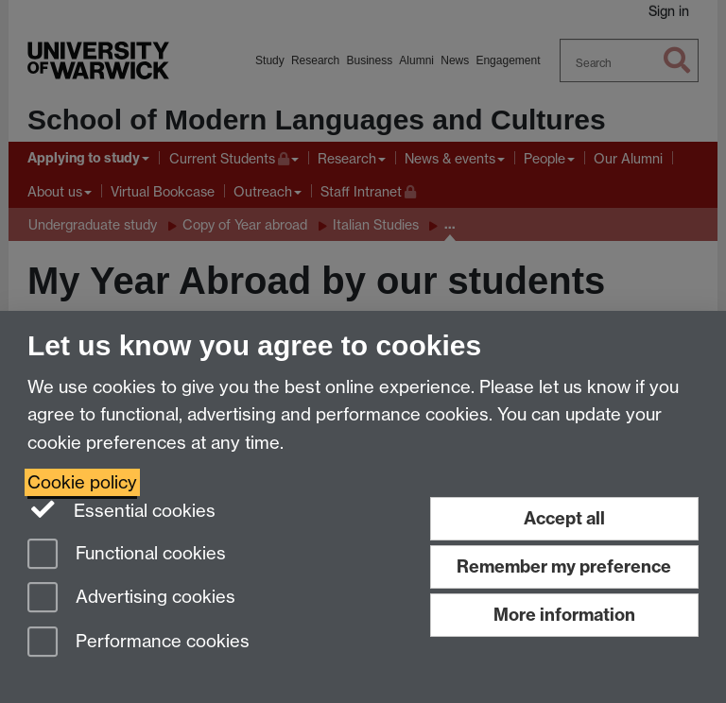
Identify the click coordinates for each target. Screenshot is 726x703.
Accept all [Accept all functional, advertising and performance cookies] (564, 518)
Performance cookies (138, 643)
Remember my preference (564, 566)
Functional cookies (126, 555)
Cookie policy (82, 482)
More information (564, 615)
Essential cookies (121, 509)
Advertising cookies (131, 598)
